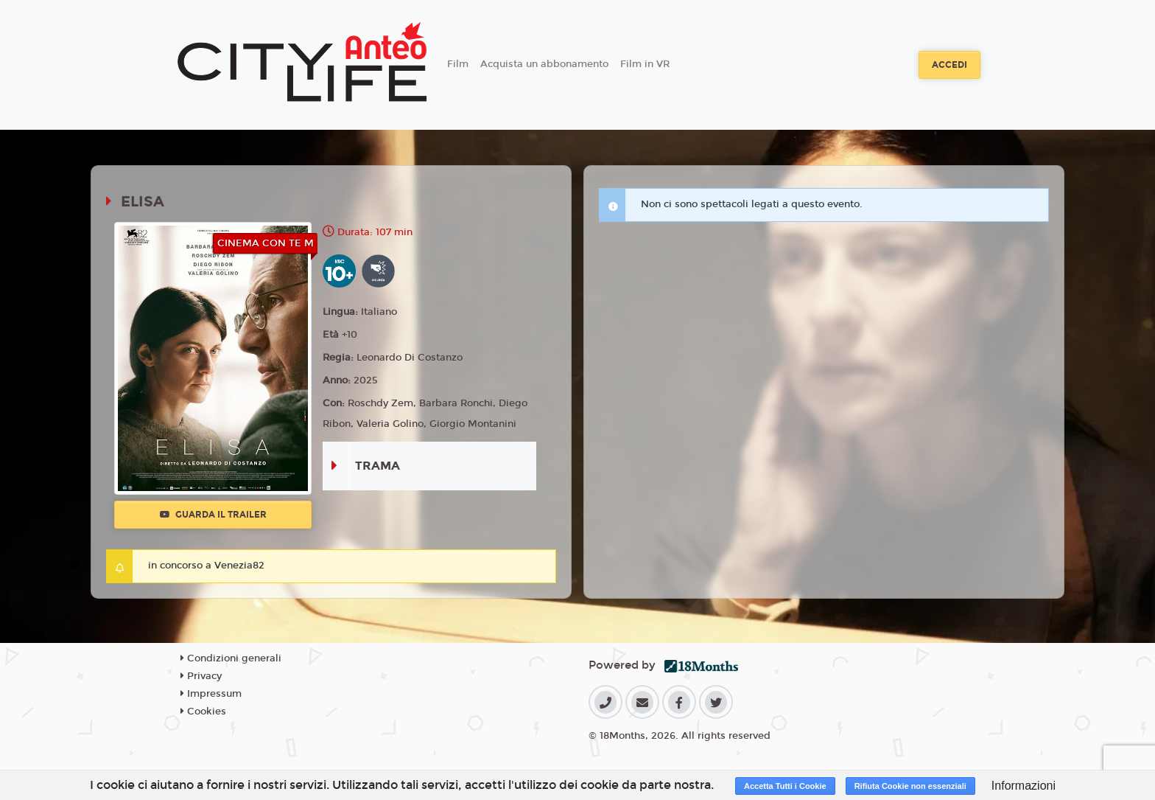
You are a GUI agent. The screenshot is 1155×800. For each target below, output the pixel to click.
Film (457, 64)
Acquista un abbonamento (544, 64)
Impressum (211, 694)
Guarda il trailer (213, 514)
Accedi (949, 65)
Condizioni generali (230, 658)
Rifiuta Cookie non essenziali (910, 786)
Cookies (203, 711)
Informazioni (1023, 785)
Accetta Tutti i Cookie (785, 786)
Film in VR (645, 64)
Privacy (201, 676)
